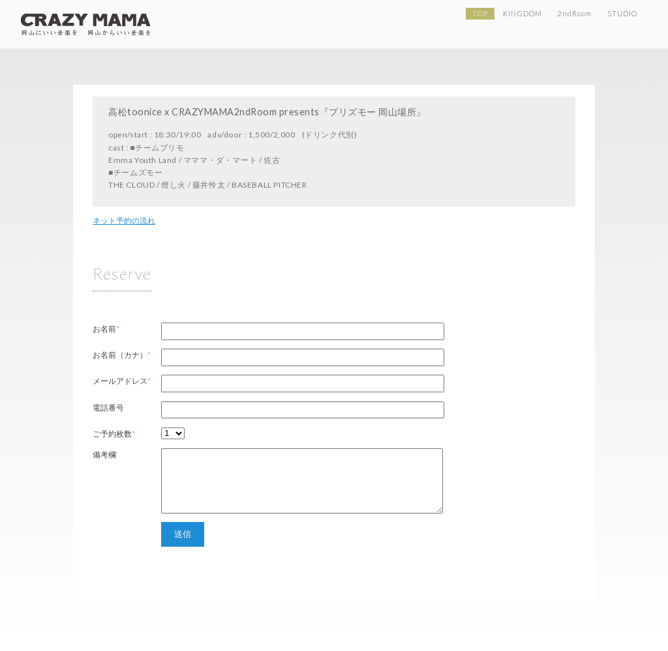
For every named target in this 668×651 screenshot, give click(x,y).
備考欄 (104, 454)
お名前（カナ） (120, 355)
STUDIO (622, 13)
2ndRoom (574, 13)
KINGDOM (522, 13)
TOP (479, 13)
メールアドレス (120, 381)
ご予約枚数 (112, 434)
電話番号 (108, 407)
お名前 (104, 329)
